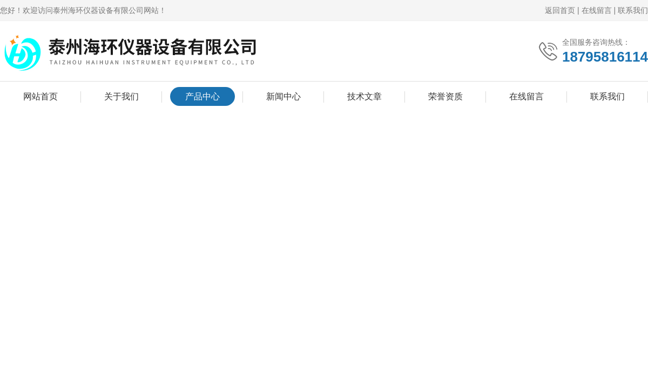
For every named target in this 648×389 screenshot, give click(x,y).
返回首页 (560, 10)
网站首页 (40, 96)
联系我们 (633, 10)
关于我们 (121, 96)
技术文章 (364, 96)
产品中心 (202, 96)
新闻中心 (283, 96)
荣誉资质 (445, 96)
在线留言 (597, 10)
